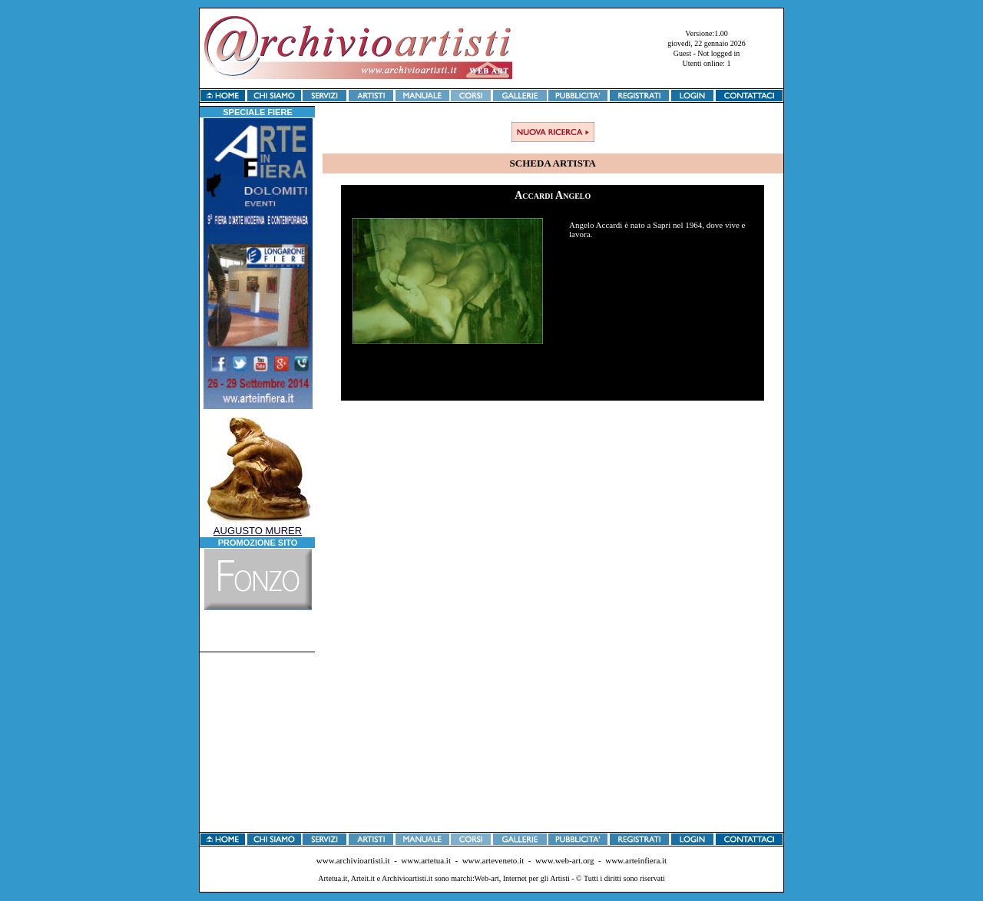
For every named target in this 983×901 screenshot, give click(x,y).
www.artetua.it (426, 860)
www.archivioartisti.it (353, 860)
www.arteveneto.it (493, 860)
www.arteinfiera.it (636, 860)
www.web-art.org (564, 860)
